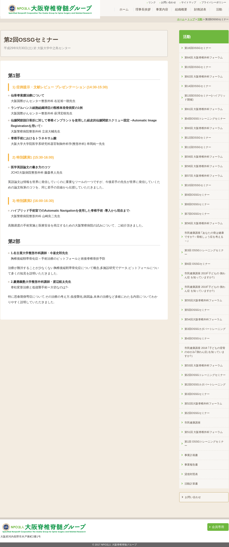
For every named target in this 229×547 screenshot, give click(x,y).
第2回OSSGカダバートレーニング (205, 384)
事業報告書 (191, 464)
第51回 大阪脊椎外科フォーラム (203, 432)
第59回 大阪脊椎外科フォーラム (203, 156)
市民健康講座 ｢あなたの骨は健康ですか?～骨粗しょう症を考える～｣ (204, 236)
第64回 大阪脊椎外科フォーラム (203, 57)
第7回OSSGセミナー (197, 213)
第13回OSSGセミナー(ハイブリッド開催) (204, 97)
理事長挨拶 (143, 9)
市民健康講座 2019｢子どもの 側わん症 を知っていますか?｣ (204, 275)
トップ (191, 19)
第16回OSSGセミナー (197, 47)
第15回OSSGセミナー (197, 67)
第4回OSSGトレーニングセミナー (205, 118)
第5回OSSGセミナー (197, 309)
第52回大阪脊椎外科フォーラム (203, 403)
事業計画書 (191, 455)
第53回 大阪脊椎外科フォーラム (203, 365)
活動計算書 (191, 483)
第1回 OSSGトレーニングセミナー (204, 443)
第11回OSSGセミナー (197, 147)
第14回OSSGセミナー (197, 86)
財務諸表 (200, 9)
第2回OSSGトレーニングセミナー (205, 374)
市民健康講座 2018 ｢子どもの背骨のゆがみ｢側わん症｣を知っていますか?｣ (204, 351)
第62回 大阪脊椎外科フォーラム (203, 76)
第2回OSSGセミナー (197, 413)
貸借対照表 (191, 474)
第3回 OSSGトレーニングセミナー (204, 252)
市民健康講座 (192, 422)
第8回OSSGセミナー (197, 204)
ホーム (124, 9)
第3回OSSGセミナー (197, 393)
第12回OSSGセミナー (197, 137)
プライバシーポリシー (213, 2)
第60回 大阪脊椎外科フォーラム (203, 128)
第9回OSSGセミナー (197, 194)
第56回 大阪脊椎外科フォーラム (203, 223)
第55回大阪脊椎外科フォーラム (203, 300)
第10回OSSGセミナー (197, 185)
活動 (219, 9)
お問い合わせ (168, 2)
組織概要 (181, 9)
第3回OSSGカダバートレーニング (205, 328)
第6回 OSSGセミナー (197, 263)
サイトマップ (188, 2)
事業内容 (162, 9)
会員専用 (218, 527)
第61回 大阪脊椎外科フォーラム (203, 109)
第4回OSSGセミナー (197, 338)
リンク (152, 2)
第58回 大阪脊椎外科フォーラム (203, 166)
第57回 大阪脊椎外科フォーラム (203, 175)
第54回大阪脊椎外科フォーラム (203, 319)
